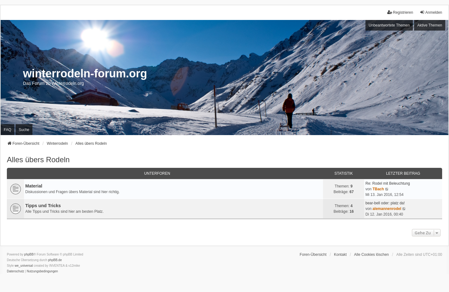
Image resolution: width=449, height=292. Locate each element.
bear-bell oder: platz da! (385, 203)
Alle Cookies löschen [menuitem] (371, 254)
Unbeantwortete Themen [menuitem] (389, 25)
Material (33, 185)
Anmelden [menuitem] (431, 12)
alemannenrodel (387, 209)
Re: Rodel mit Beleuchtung (387, 183)
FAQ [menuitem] (7, 130)
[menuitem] (15, 271)
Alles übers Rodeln (38, 159)
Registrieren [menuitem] (400, 12)
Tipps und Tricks (43, 205)
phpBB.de (55, 260)
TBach (378, 189)
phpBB (29, 254)
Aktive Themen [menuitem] (429, 25)
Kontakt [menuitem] (340, 254)
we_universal (24, 265)
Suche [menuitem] (24, 130)
